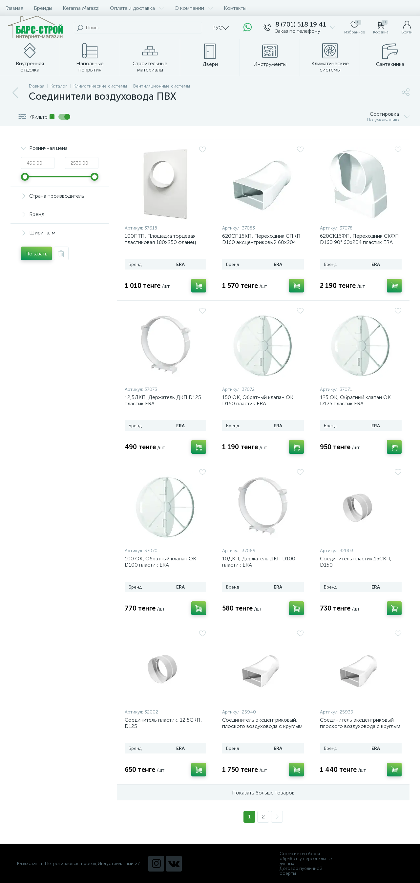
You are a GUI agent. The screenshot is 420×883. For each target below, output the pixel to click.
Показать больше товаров (263, 793)
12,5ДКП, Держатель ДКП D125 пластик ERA (163, 400)
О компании (194, 8)
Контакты (235, 8)
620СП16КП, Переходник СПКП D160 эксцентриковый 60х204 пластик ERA (261, 242)
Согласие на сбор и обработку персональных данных (306, 858)
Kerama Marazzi (81, 8)
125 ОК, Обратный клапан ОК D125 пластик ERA (355, 400)
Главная (14, 8)
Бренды (43, 8)
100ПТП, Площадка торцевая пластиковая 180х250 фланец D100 (160, 242)
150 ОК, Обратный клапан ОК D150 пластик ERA (257, 400)
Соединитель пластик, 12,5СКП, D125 (163, 723)
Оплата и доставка (137, 8)
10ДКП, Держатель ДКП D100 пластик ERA (258, 561)
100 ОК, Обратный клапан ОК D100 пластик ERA (160, 561)
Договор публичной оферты (301, 871)
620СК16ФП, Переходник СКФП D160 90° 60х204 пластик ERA (359, 239)
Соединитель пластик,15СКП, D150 (355, 561)
